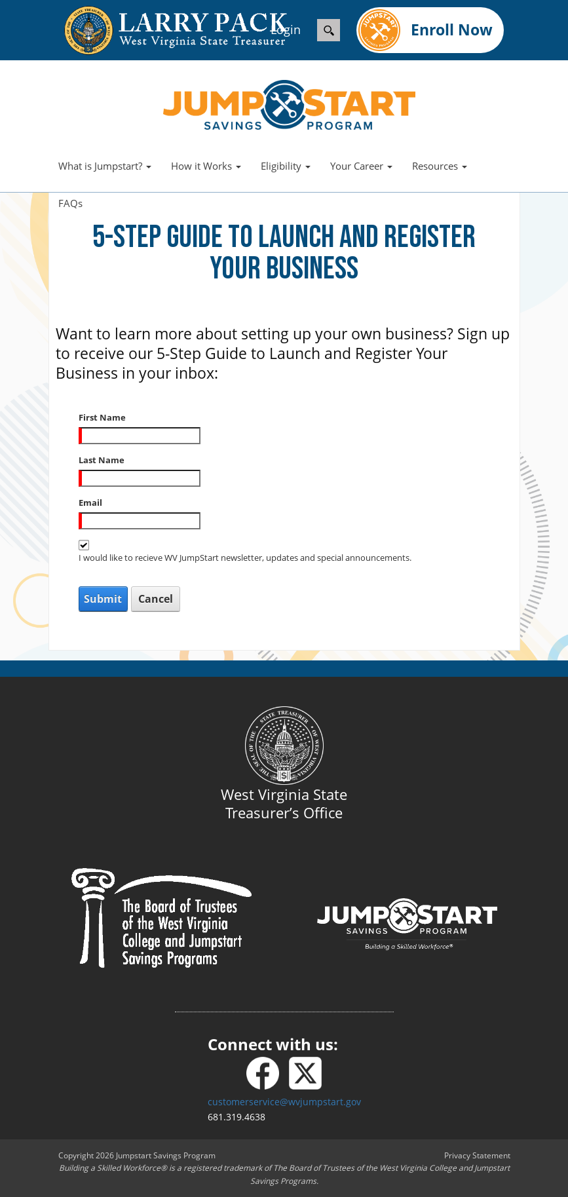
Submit (103, 599)
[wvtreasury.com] (162, 30)
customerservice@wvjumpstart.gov (284, 1101)
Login (286, 29)
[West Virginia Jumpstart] (289, 103)
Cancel (155, 599)
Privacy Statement (477, 1155)
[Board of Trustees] (161, 917)
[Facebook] (267, 1073)
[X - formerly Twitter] (305, 1073)
